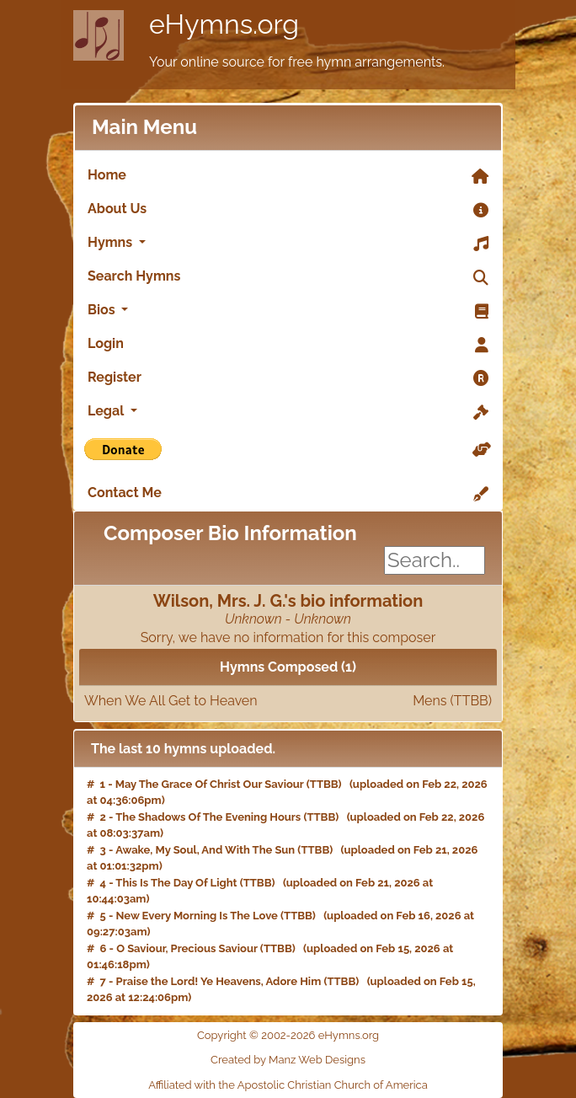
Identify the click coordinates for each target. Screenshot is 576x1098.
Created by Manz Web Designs (288, 1059)
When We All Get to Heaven (288, 701)
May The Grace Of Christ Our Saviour (209, 784)
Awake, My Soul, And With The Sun (205, 850)
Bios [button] (288, 311)
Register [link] (288, 378)
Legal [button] (288, 412)
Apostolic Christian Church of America (332, 1085)
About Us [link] (288, 210)
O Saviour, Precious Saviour (187, 948)
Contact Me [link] (288, 494)
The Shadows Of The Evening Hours (208, 817)
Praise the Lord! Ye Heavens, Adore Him (219, 981)
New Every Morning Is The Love (197, 915)
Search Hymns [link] (288, 277)
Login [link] (288, 345)
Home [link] (288, 176)
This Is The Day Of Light (176, 882)
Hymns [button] (288, 243)
